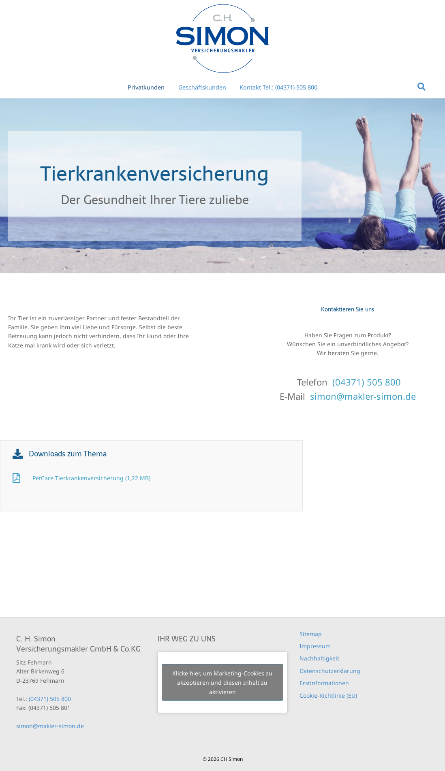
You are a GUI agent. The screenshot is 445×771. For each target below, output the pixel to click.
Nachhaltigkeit (319, 658)
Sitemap (311, 634)
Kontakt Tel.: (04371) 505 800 (278, 87)
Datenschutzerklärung (330, 671)
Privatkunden (146, 87)
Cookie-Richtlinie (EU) (328, 695)
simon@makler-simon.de (363, 396)
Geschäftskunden (202, 87)
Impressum (315, 646)
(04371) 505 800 (366, 382)
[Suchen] (421, 86)
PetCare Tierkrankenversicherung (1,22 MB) (91, 478)
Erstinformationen (324, 683)
